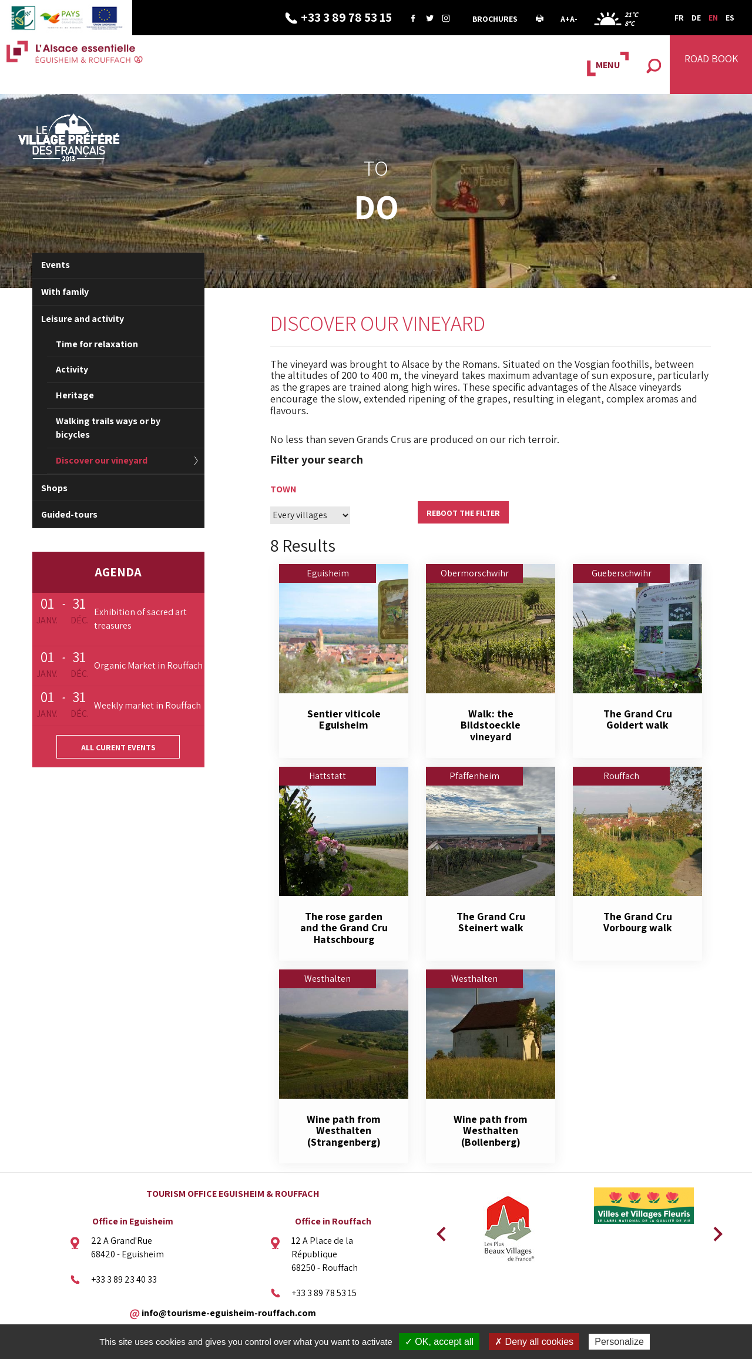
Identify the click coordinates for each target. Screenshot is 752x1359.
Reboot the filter (463, 513)
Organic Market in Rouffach (148, 665)
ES (730, 17)
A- (574, 19)
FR (679, 17)
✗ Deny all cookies (534, 1342)
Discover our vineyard (101, 460)
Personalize (619, 1342)
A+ (565, 19)
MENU (608, 65)
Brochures (495, 19)
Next (714, 1230)
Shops (54, 488)
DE (696, 17)
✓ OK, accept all (439, 1342)
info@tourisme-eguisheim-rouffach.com (229, 1312)
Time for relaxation (97, 344)
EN (713, 17)
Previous (439, 1230)
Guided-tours (69, 514)
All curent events (118, 747)
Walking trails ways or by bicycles (108, 428)
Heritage (75, 395)
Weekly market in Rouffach (147, 705)
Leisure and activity (82, 319)
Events (55, 265)
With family (65, 292)
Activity (72, 369)
